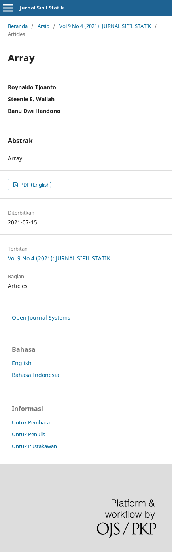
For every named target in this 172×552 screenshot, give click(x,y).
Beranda (18, 26)
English (22, 363)
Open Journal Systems (41, 317)
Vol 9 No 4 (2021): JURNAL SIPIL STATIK (105, 26)
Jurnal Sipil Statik (42, 7)
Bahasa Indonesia (35, 375)
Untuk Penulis (28, 434)
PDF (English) (35, 184)
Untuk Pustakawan (34, 446)
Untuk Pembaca (31, 422)
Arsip (43, 26)
